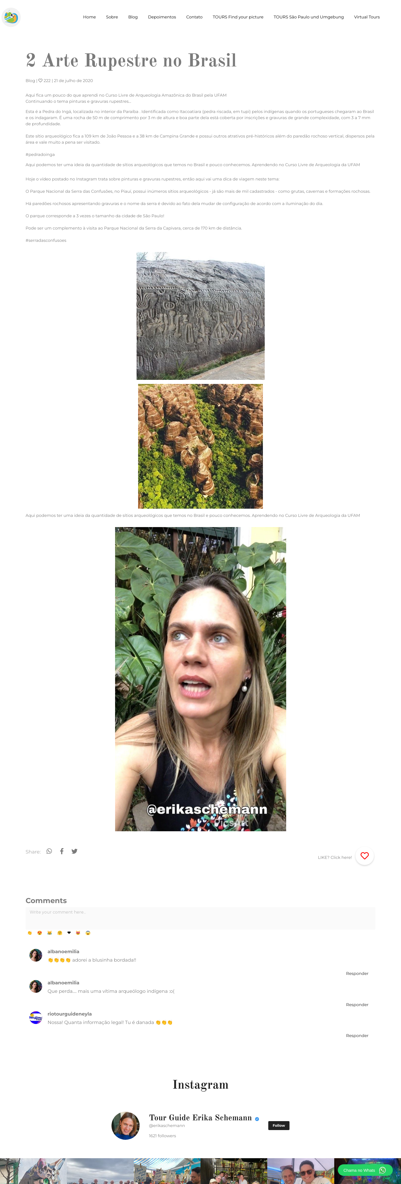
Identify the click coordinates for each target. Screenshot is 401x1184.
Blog (30, 80)
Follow (279, 1125)
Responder (357, 973)
